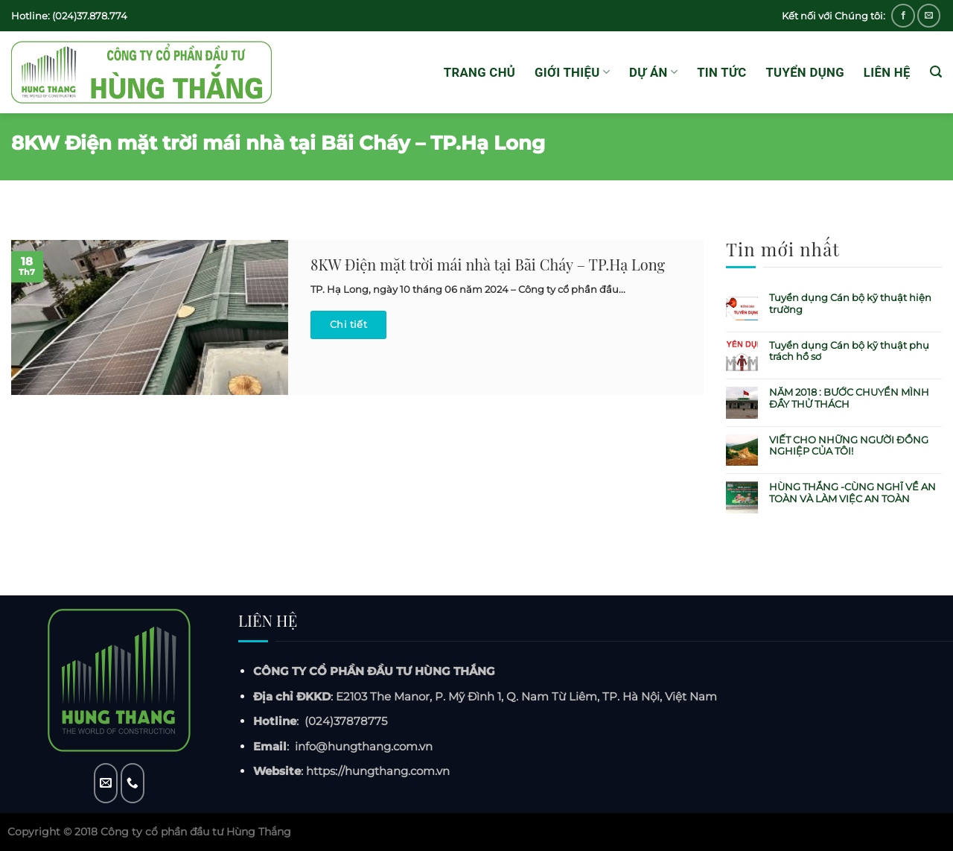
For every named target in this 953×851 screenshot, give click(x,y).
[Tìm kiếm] (936, 71)
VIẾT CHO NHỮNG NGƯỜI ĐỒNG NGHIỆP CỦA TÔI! (848, 446)
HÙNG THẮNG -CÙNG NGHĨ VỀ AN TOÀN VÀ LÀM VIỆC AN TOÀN (852, 492)
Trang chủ (479, 72)
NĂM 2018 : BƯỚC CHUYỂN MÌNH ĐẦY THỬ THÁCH (849, 398)
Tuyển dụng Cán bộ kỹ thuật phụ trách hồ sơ (849, 351)
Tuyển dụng (804, 72)
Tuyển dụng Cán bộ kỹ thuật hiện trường (850, 303)
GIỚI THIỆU (572, 72)
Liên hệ (887, 72)
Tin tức (721, 72)
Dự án (653, 72)
